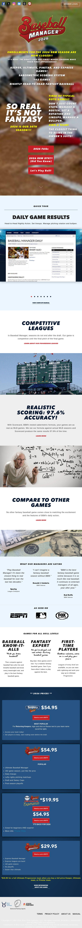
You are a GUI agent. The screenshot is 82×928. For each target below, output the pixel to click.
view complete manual (41, 303)
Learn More (41, 436)
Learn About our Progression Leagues (41, 343)
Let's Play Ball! (41, 171)
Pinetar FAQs (20, 831)
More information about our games (41, 886)
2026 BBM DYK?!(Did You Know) (41, 160)
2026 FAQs (41, 149)
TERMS (40, 914)
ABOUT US (65, 914)
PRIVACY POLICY (52, 914)
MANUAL (76, 914)
